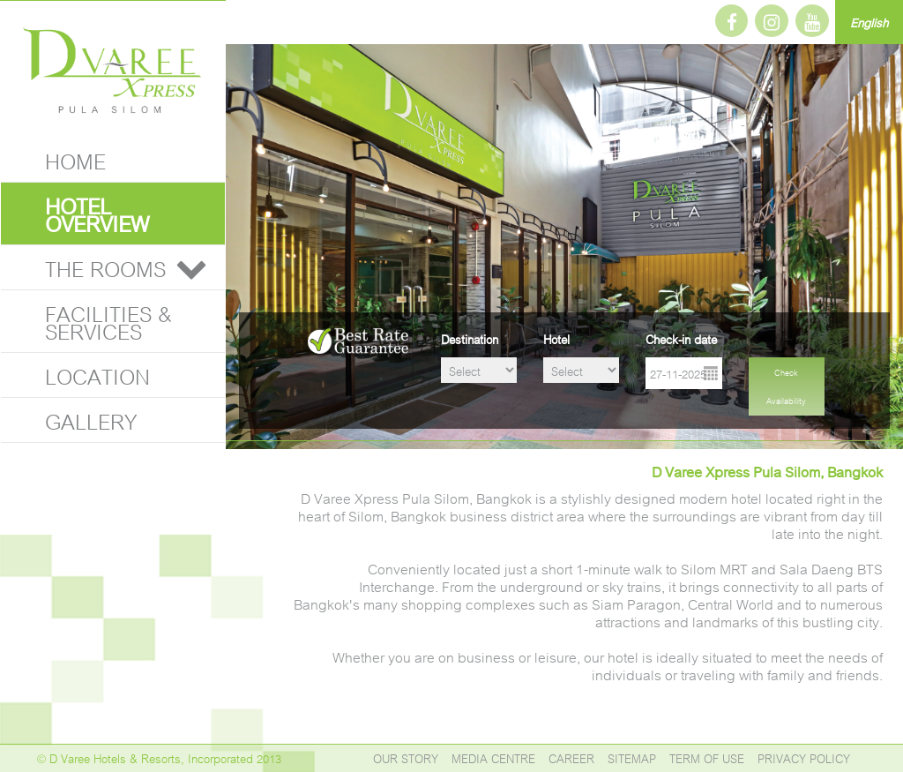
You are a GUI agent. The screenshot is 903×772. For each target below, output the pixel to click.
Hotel (556, 338)
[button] (191, 267)
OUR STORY (405, 757)
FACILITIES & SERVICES (108, 321)
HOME (75, 159)
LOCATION (97, 374)
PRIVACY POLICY (803, 757)
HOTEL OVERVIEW (97, 213)
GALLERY (91, 419)
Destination (469, 338)
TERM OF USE (706, 757)
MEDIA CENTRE (493, 757)
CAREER (571, 757)
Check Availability (786, 386)
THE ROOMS (105, 267)
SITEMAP (632, 757)
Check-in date (681, 338)
